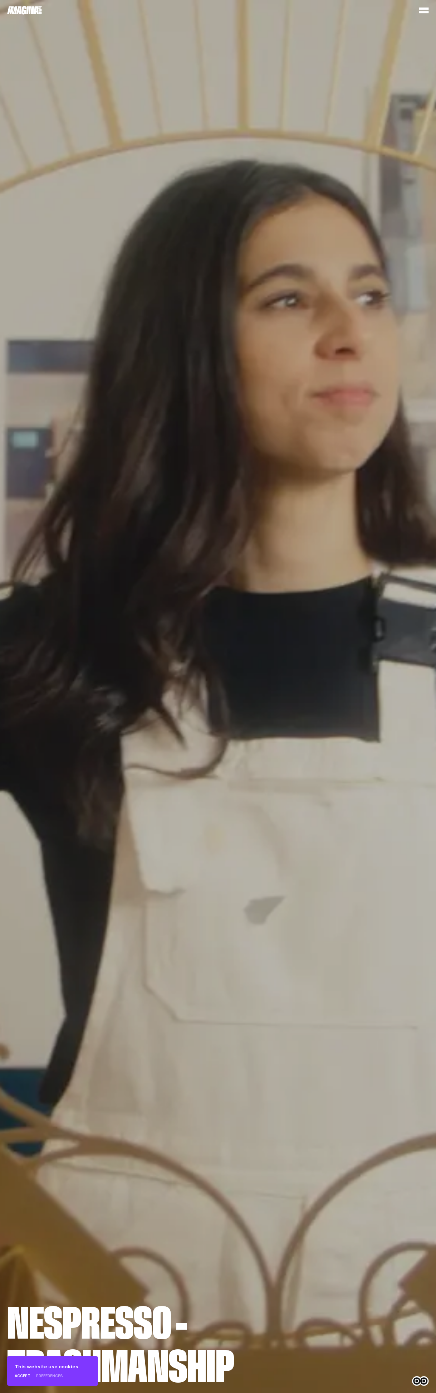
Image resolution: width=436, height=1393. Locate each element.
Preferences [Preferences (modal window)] (49, 1376)
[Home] (24, 10)
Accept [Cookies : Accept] (22, 1376)
